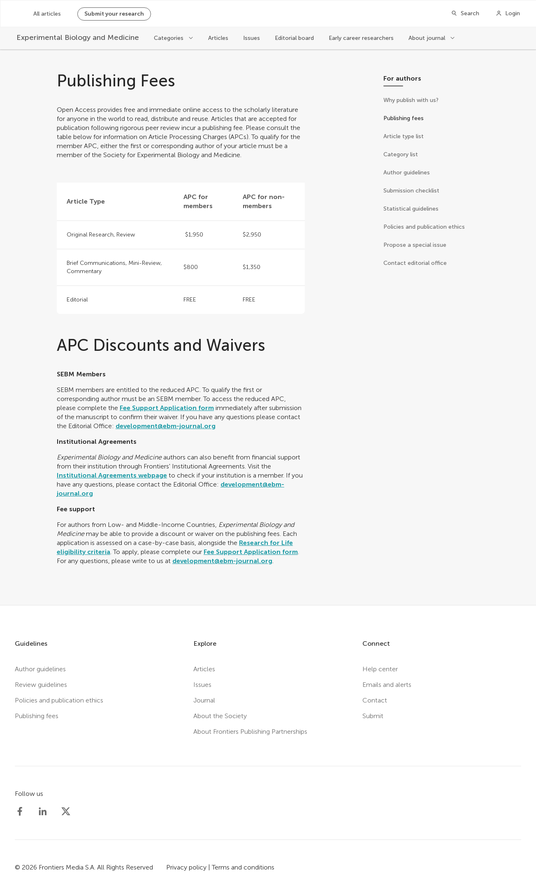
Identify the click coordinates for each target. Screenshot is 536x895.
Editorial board (294, 38)
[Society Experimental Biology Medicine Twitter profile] (66, 811)
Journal (204, 700)
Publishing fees (36, 716)
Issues (251, 38)
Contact (374, 700)
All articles (47, 13)
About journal (427, 38)
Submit (372, 716)
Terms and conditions (243, 867)
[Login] (508, 13)
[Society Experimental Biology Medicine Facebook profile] (20, 811)
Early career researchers (361, 38)
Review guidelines (41, 685)
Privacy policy (186, 867)
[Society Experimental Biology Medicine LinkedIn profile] (43, 811)
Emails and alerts (386, 685)
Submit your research (114, 13)
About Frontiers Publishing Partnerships (250, 731)
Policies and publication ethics (59, 700)
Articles (218, 38)
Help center (380, 669)
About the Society (220, 716)
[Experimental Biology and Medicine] (77, 37)
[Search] (465, 13)
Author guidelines (40, 669)
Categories (169, 38)
